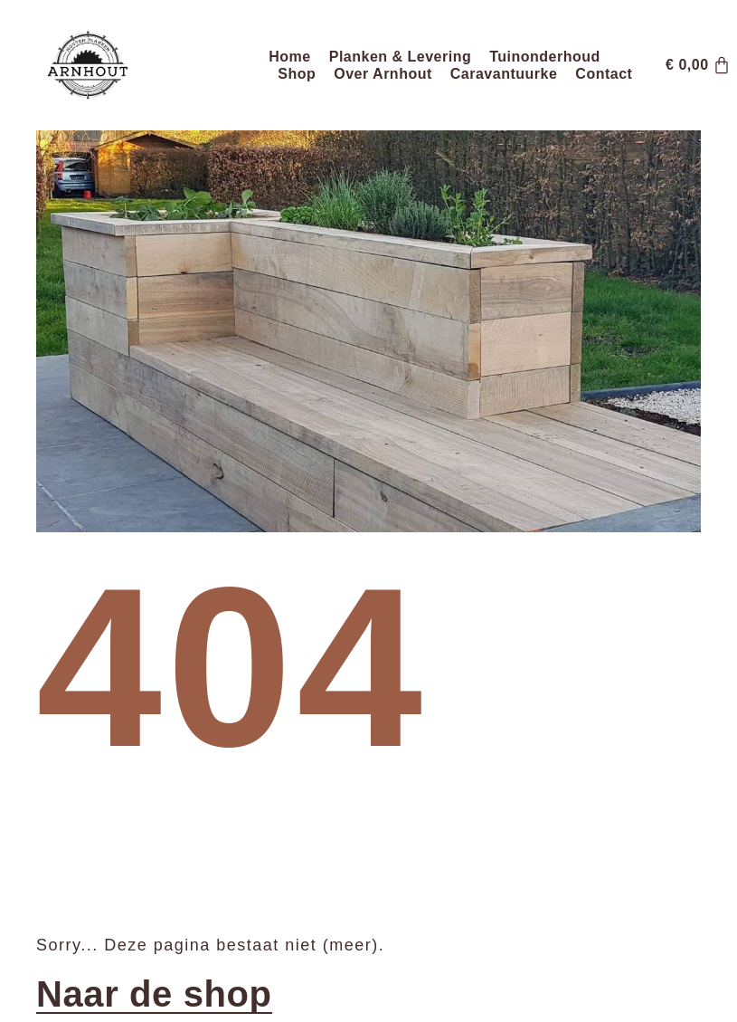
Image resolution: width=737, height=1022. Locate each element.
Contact (603, 73)
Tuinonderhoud (544, 56)
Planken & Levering (400, 56)
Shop (297, 73)
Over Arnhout (383, 73)
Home (289, 56)
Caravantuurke (504, 73)
